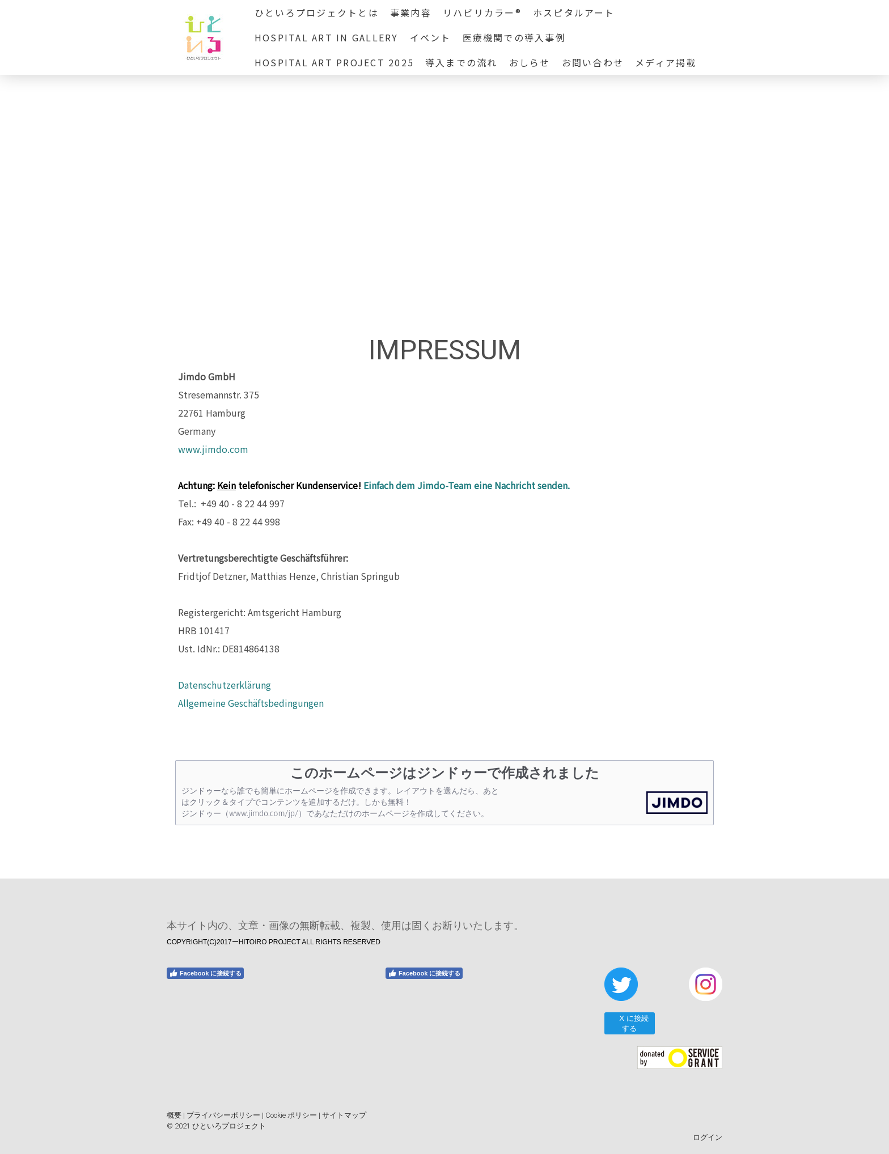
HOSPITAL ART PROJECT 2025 (334, 62)
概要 (174, 1115)
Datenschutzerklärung (224, 684)
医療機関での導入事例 (514, 37)
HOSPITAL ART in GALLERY (327, 37)
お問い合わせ (593, 62)
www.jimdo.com (213, 449)
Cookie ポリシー (291, 1115)
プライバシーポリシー (223, 1115)
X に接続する (629, 1023)
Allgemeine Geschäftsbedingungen (251, 703)
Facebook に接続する (205, 973)
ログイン (707, 1137)
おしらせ (530, 62)
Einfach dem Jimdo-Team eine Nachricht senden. (466, 485)
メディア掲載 (665, 62)
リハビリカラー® (482, 12)
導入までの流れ (461, 62)
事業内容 (410, 12)
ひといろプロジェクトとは (317, 12)
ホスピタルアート (574, 12)
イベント (430, 37)
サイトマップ (344, 1115)
